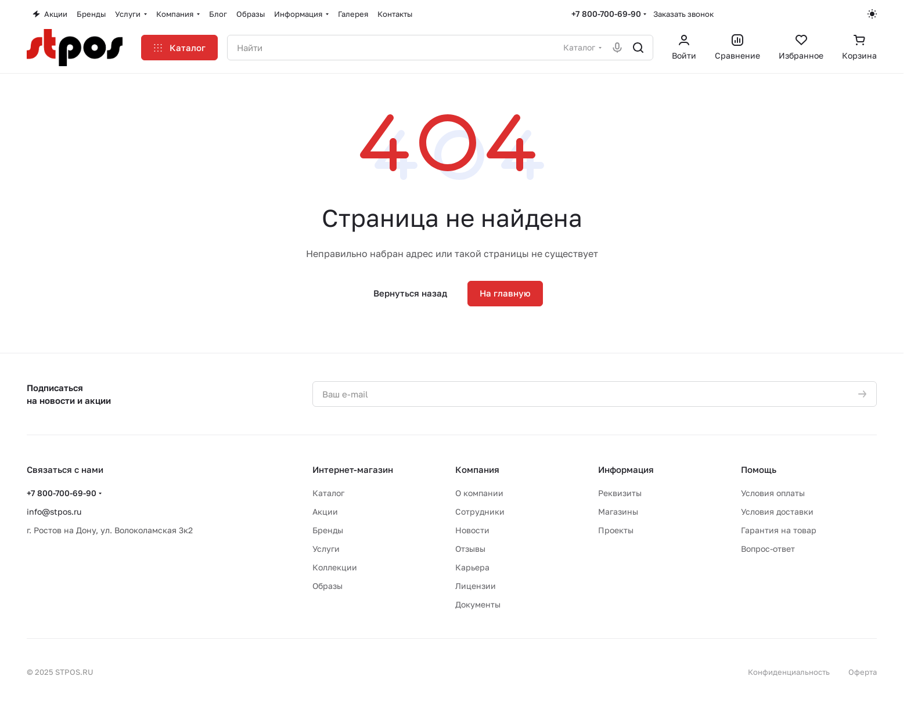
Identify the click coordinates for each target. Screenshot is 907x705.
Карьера (472, 567)
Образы (327, 586)
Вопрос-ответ (768, 549)
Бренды (327, 530)
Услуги (326, 549)
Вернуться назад (410, 293)
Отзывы (470, 549)
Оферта (862, 672)
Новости (472, 530)
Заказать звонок (683, 14)
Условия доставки (777, 511)
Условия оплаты (773, 493)
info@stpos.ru (54, 511)
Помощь (758, 469)
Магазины (618, 511)
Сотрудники (480, 511)
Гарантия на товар (778, 530)
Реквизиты (620, 493)
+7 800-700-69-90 (606, 14)
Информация (626, 469)
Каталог (328, 493)
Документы (478, 604)
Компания (477, 469)
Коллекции (334, 567)
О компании (479, 493)
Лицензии (475, 586)
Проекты (616, 530)
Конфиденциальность (789, 672)
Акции (325, 511)
